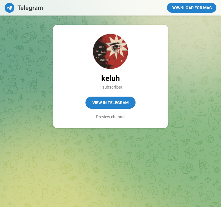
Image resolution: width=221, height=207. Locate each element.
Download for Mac (192, 7)
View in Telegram (110, 102)
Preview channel (110, 116)
